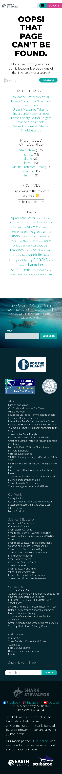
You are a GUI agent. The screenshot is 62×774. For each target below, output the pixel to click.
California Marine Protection (23, 418)
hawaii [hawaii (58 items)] (42, 236)
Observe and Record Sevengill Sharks (28, 545)
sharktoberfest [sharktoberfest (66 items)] (21, 270)
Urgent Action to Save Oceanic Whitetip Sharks (33, 622)
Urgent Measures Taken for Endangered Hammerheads (31, 111)
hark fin (29, 175)
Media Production (17, 511)
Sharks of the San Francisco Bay (25, 549)
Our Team (13, 444)
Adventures (14, 644)
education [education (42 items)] (33, 227)
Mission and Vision (18, 405)
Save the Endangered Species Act (26, 596)
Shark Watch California (20, 529)
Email (8, 330)
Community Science (18, 526)
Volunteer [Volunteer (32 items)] (39, 274)
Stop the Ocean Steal (19, 590)
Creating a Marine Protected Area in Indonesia (32, 440)
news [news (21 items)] (41, 241)
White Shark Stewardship (21, 571)
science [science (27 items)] (28, 250)
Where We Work (16, 411)
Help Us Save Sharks (19, 647)
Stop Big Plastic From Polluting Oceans (28, 626)
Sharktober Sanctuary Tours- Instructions (30, 542)
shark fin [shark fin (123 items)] (35, 254)
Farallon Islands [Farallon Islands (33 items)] (19, 231)
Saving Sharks (15, 498)
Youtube (51, 702)
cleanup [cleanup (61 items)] (41, 222)
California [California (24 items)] (24, 222)
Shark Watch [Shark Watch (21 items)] (38, 270)
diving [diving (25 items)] (13, 227)
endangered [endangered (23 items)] (45, 227)
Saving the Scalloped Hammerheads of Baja (31, 414)
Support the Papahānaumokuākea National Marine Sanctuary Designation (31, 478)
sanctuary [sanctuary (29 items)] (38, 245)
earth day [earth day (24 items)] (21, 227)
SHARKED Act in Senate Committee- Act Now (32, 606)
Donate (54, 5)
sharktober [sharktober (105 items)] (34, 264)
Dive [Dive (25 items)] (49, 222)
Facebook (11, 702)
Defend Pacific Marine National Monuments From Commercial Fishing (31, 611)
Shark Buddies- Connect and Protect (27, 641)
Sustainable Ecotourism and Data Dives (29, 504)
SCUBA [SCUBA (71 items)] (38, 250)
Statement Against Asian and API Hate (28, 486)
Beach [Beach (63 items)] (30, 218)
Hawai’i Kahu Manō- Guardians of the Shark (31, 421)
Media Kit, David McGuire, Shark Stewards (30, 447)
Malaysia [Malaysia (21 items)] (27, 241)
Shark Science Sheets (19, 559)
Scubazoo (41, 741)
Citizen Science (16, 508)
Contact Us (14, 638)
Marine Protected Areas (28, 167)
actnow (28, 154)
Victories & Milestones (20, 453)
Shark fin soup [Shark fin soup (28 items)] (25, 260)
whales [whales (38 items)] (49, 274)
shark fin (28, 171)
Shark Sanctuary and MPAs (22, 568)
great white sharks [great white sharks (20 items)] (29, 236)
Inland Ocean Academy (20, 555)
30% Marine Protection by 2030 (31, 97)
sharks (28, 159)
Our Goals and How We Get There (26, 408)
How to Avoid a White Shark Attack (26, 575)
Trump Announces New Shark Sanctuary (31, 103)
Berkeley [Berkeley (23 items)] (14, 222)
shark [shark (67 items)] (48, 250)
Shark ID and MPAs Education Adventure (29, 552)
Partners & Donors (18, 450)
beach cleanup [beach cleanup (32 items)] (44, 218)
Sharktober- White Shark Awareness (27, 578)
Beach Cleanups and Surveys (23, 651)
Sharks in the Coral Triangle (22, 434)
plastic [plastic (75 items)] (17, 245)
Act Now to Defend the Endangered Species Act (33, 593)
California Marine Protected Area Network (30, 501)
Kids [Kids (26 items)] (48, 236)
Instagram (32, 702)
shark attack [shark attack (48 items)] (20, 255)
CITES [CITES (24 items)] (32, 222)
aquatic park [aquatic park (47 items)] (18, 218)
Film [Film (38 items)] (30, 232)
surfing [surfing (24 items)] (29, 274)
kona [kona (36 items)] (13, 241)
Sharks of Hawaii (17, 565)
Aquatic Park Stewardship (21, 523)
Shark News (27, 150)
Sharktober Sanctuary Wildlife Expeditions (30, 532)
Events (11, 654)
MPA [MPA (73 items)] (34, 241)
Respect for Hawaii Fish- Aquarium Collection (32, 424)
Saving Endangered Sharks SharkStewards (31, 128)
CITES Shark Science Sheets (22, 562)
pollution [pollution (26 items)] (27, 245)
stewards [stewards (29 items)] (20, 274)
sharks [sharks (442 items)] (40, 259)
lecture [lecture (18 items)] (19, 241)
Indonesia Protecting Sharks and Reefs (28, 437)
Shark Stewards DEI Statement (24, 483)
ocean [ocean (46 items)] (48, 241)
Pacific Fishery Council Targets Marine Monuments (31, 120)
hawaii (28, 163)
